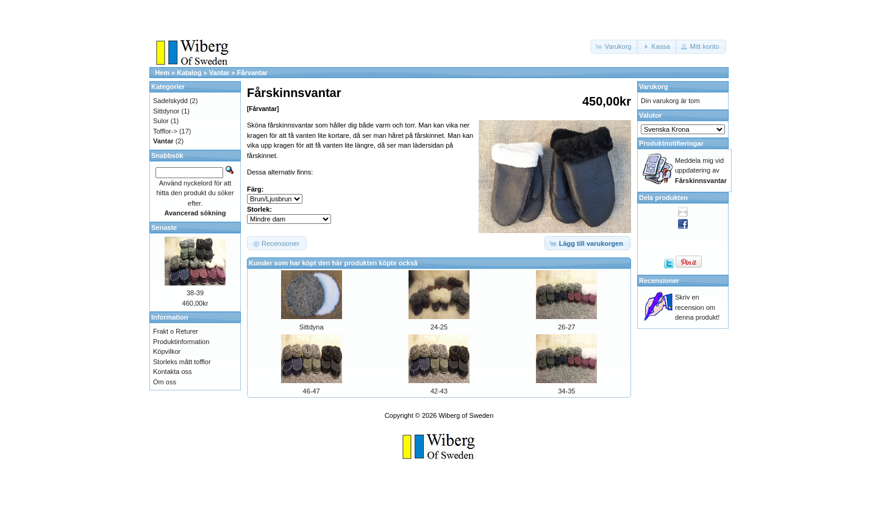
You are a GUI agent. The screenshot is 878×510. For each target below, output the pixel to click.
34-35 (566, 391)
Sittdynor (166, 111)
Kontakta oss (172, 371)
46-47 (311, 391)
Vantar (219, 72)
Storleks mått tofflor (182, 361)
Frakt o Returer (175, 331)
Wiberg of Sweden (465, 415)
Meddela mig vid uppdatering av (701, 170)
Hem (162, 72)
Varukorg (653, 86)
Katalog (189, 72)
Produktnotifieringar (671, 143)
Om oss (164, 382)
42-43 (439, 391)
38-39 (195, 292)
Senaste (164, 227)
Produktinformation (181, 341)
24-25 (439, 327)
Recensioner (659, 280)
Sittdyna (311, 327)
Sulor (161, 120)
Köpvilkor (166, 351)
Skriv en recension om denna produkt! (697, 307)
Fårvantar (252, 72)
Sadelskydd (170, 100)
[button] (614, 47)
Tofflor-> (165, 131)
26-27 (566, 327)
